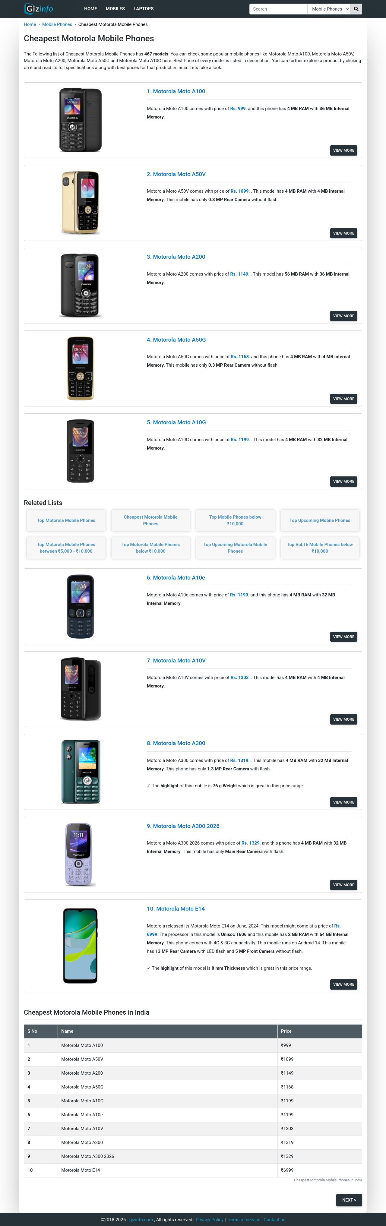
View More (343, 150)
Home (90, 8)
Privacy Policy (209, 1219)
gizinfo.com (141, 1219)
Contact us (274, 1219)
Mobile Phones (57, 24)
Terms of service (243, 1219)
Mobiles (115, 8)
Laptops (143, 8)
